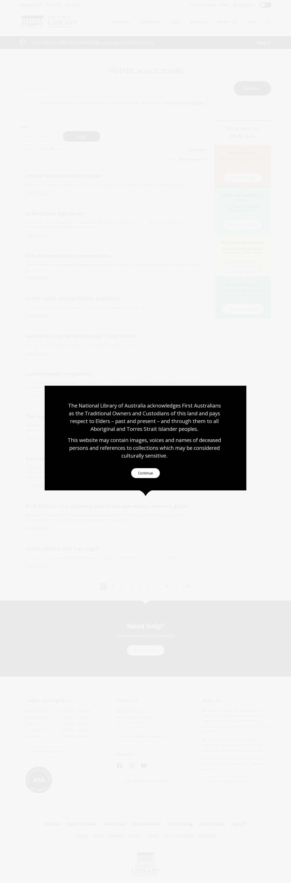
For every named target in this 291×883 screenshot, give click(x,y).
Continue (145, 473)
